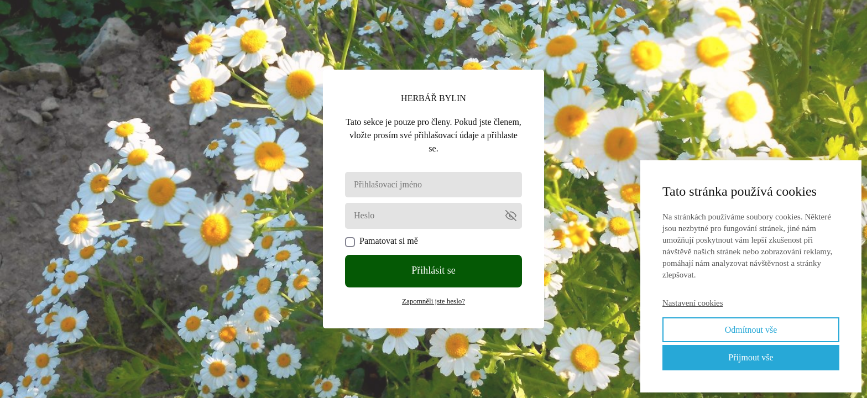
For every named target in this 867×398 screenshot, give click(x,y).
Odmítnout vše (751, 329)
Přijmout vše (750, 357)
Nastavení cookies (692, 302)
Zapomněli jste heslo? (433, 301)
